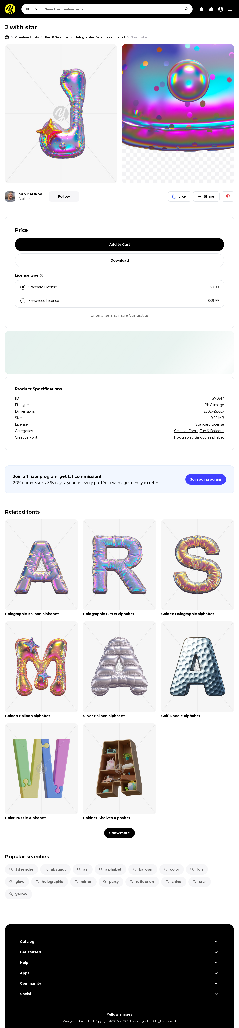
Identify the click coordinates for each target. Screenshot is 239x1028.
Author (24, 199)
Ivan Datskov (30, 194)
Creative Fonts (186, 431)
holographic (49, 882)
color (171, 869)
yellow (18, 894)
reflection (141, 882)
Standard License (209, 424)
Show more (119, 833)
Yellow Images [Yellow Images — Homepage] (119, 1014)
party (111, 882)
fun (196, 869)
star (199, 882)
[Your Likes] (211, 9)
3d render (21, 869)
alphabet (110, 869)
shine (173, 882)
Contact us (138, 315)
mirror (83, 882)
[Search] (187, 9)
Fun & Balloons (212, 431)
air (82, 869)
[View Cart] (202, 9)
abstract (55, 869)
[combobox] (117, 9)
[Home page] (7, 37)
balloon (142, 869)
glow (16, 882)
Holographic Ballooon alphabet (199, 437)
